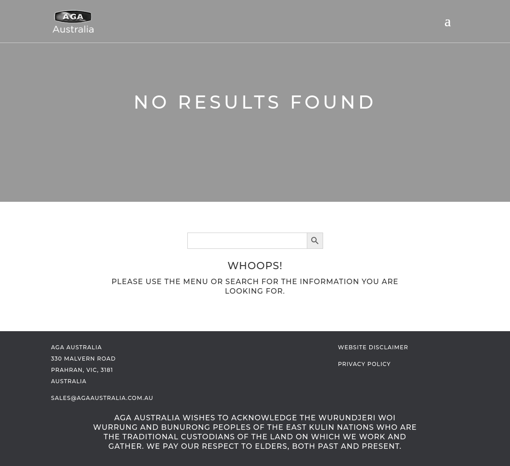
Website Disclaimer (373, 347)
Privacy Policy (364, 364)
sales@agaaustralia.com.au (102, 398)
